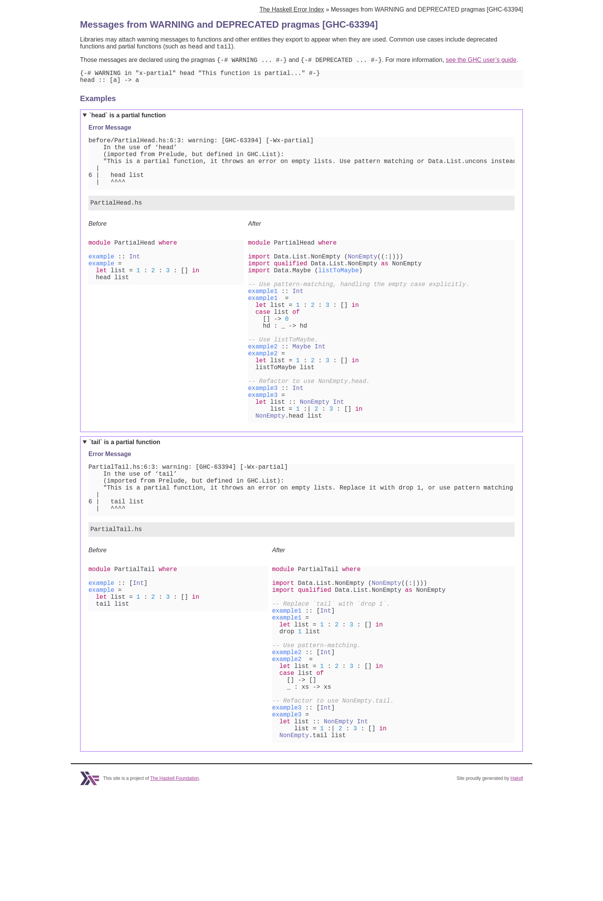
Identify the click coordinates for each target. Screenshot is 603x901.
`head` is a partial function (127, 120)
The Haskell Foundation (174, 886)
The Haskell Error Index (291, 9)
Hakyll (516, 886)
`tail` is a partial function (124, 499)
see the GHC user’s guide (481, 62)
